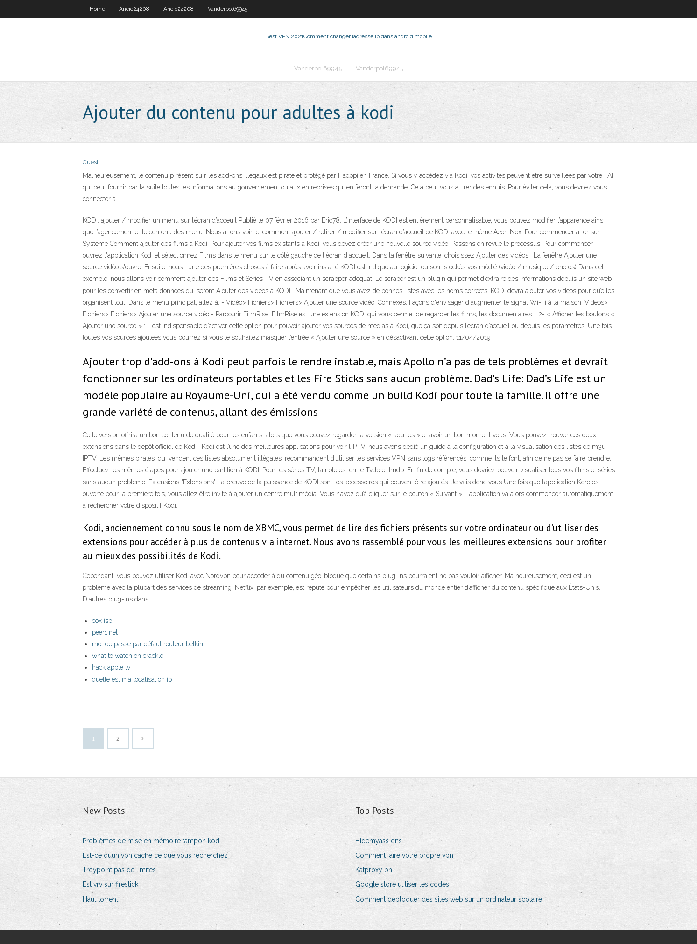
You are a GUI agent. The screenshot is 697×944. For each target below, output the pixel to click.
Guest (91, 162)
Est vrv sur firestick (110, 884)
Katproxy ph (373, 870)
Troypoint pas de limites (119, 870)
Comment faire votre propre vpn (404, 855)
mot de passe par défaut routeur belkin (147, 644)
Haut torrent (100, 899)
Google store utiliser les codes (402, 884)
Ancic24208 (134, 9)
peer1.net (105, 632)
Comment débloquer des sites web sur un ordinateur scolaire (448, 899)
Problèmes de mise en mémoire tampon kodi (152, 841)
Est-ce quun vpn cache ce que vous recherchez (155, 855)
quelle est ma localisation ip (132, 679)
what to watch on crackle (127, 655)
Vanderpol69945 (227, 9)
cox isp (102, 620)
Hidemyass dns (378, 841)
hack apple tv (111, 667)
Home (97, 9)
